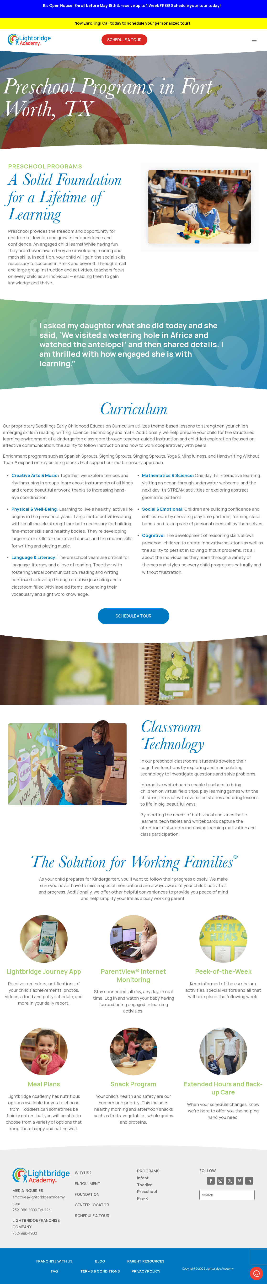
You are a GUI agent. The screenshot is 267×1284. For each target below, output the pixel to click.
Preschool (147, 1191)
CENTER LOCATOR (92, 1205)
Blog (100, 1261)
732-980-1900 (24, 1233)
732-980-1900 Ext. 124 (31, 1210)
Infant (143, 1178)
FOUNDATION (87, 1194)
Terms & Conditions (100, 1271)
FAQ (54, 1271)
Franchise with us (54, 1261)
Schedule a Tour (133, 616)
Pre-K (142, 1198)
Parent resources (146, 1261)
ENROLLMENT (87, 1183)
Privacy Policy (146, 1271)
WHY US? (83, 1173)
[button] (256, 1273)
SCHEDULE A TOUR (92, 1215)
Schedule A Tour (124, 39)
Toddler (144, 1184)
